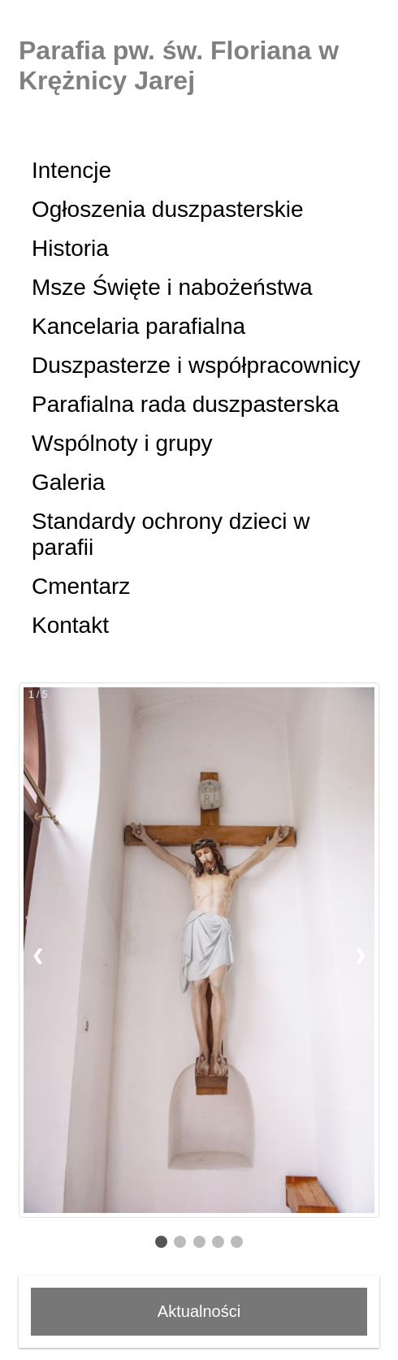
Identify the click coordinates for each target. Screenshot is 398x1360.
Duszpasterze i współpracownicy (196, 365)
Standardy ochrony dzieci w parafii (170, 534)
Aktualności (199, 1311)
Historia (70, 248)
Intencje (71, 170)
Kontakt (70, 625)
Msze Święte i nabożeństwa (172, 287)
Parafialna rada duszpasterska (185, 404)
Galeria (68, 482)
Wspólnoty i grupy (122, 443)
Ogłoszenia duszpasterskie (168, 209)
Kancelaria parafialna (138, 326)
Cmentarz (81, 586)
